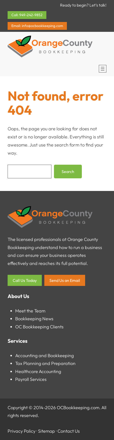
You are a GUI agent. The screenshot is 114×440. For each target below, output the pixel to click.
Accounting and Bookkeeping (44, 355)
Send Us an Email (64, 280)
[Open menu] (102, 68)
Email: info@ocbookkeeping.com (37, 25)
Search (68, 171)
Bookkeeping (28, 319)
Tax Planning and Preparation (45, 363)
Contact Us (69, 431)
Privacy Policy (21, 431)
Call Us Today (25, 280)
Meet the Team (30, 311)
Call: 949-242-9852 (27, 15)
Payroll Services (31, 379)
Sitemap (46, 431)
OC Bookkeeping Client (38, 327)
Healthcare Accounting (38, 371)
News (47, 319)
